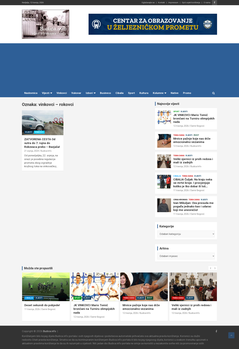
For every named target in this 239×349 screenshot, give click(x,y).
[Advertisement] (119, 66)
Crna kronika (180, 200)
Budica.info (49, 331)
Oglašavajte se (148, 2)
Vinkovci (62, 92)
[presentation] (210, 268)
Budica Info (46, 151)
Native (174, 92)
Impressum (173, 2)
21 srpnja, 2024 (31, 151)
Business (105, 92)
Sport (131, 92)
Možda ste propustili (38, 268)
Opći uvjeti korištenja (191, 2)
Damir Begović (197, 126)
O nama (207, 2)
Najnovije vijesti (168, 104)
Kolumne (158, 92)
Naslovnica (30, 92)
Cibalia (119, 92)
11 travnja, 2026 (181, 190)
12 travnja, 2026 (181, 126)
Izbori (89, 92)
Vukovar (76, 92)
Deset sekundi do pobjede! (77, 305)
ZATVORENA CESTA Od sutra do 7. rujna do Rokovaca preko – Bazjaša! (42, 142)
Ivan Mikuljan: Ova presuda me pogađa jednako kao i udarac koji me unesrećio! (193, 206)
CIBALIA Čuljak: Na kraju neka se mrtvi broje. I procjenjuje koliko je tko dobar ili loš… (192, 183)
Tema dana (178, 135)
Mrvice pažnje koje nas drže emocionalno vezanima (191, 140)
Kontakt (161, 2)
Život (196, 135)
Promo (187, 92)
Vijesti (45, 92)
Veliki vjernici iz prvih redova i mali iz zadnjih (193, 160)
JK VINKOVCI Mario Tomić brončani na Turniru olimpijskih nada (194, 118)
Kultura (143, 92)
